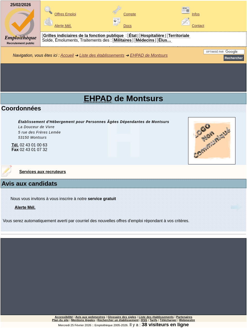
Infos (189, 14)
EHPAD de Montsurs (149, 55)
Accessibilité (64, 316)
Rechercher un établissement (118, 320)
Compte (123, 14)
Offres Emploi (59, 14)
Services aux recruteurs (42, 172)
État (132, 35)
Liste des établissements (101, 55)
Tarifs (154, 320)
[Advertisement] (123, 77)
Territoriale (178, 35)
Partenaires (184, 316)
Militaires (123, 40)
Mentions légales (83, 320)
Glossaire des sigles (122, 316)
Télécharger (168, 320)
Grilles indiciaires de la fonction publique (83, 35)
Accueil (67, 55)
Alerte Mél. (25, 207)
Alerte (56, 26)
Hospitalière (152, 35)
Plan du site (60, 320)
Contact (191, 26)
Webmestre (187, 320)
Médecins (145, 40)
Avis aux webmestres (90, 316)
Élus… (164, 40)
